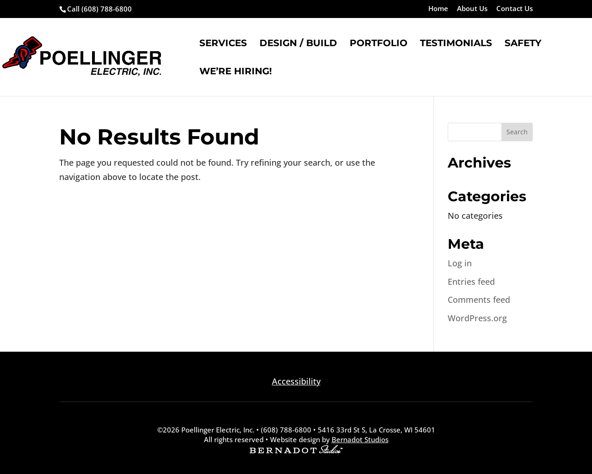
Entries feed (471, 281)
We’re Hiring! (235, 72)
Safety (523, 44)
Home (438, 9)
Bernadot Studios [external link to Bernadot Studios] (360, 439)
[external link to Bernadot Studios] (296, 450)
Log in (460, 263)
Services (223, 44)
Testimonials (456, 44)
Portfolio (378, 44)
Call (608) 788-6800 (99, 8)
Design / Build (298, 44)
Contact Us (514, 9)
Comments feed (479, 299)
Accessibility (296, 381)
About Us (472, 9)
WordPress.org (477, 318)
